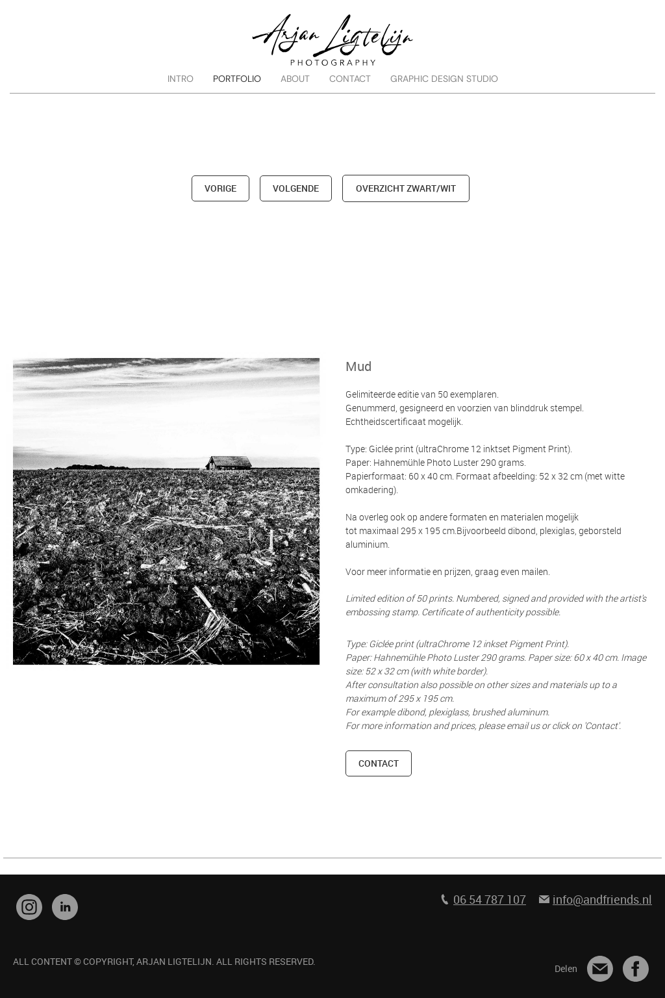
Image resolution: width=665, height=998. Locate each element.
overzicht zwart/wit (406, 188)
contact (378, 763)
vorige (220, 188)
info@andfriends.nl (602, 899)
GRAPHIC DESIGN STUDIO (444, 78)
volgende (296, 188)
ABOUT (295, 78)
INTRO (181, 78)
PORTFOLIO (237, 78)
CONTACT (350, 78)
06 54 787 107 (489, 899)
